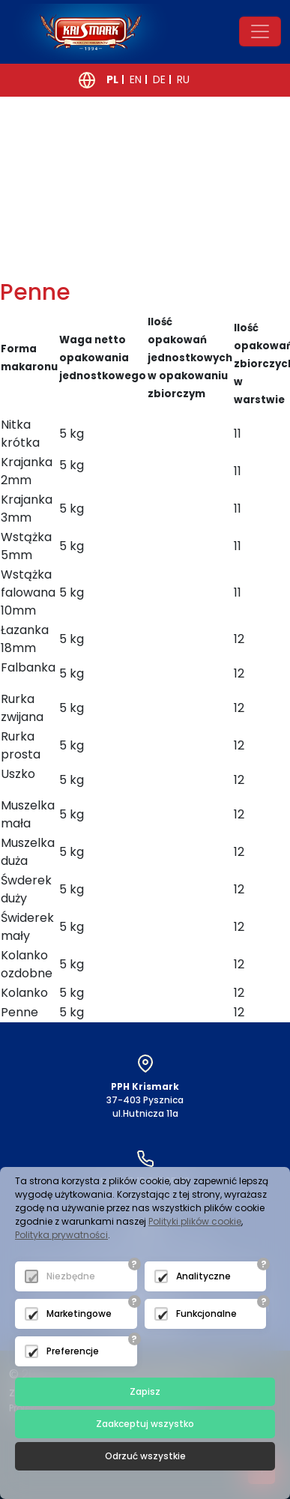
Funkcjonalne (206, 1313)
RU (183, 79)
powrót (62, 262)
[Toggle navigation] (260, 31)
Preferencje (72, 1351)
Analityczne (203, 1276)
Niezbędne (70, 1276)
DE (159, 79)
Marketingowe (79, 1313)
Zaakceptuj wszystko (145, 1423)
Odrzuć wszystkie (145, 1456)
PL (112, 79)
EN (136, 79)
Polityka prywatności (61, 1234)
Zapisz (145, 1391)
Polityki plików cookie (194, 1221)
